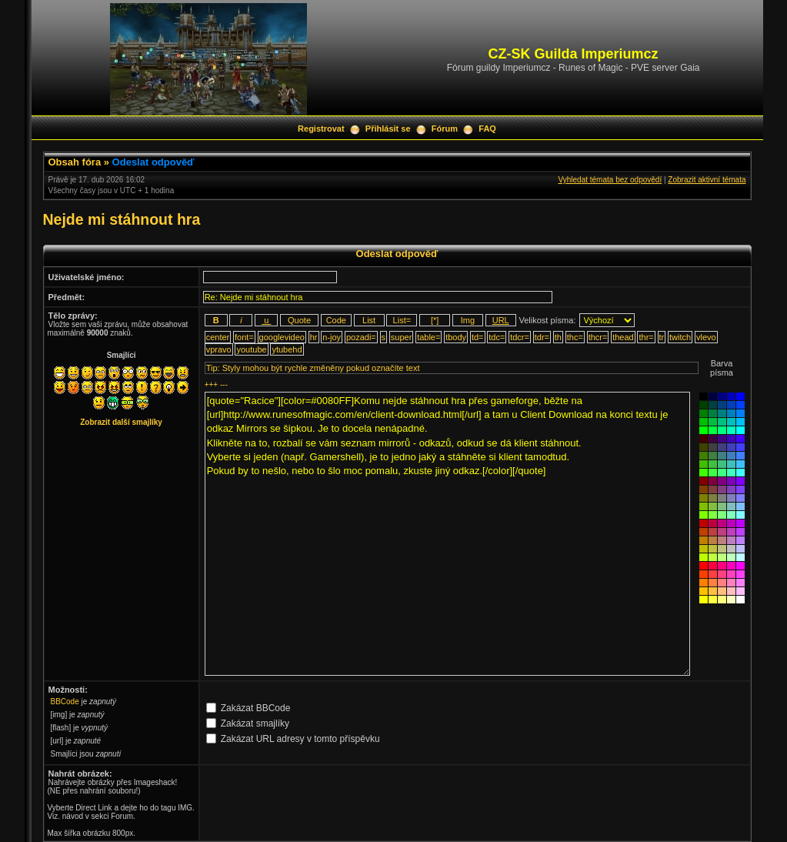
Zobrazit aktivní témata (706, 179)
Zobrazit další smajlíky (121, 422)
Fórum (445, 128)
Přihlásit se (388, 128)
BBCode (65, 701)
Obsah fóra (75, 162)
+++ (211, 384)
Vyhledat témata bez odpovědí (610, 179)
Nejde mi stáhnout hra (122, 219)
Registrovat (321, 128)
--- (224, 384)
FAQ (487, 128)
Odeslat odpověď (153, 162)
